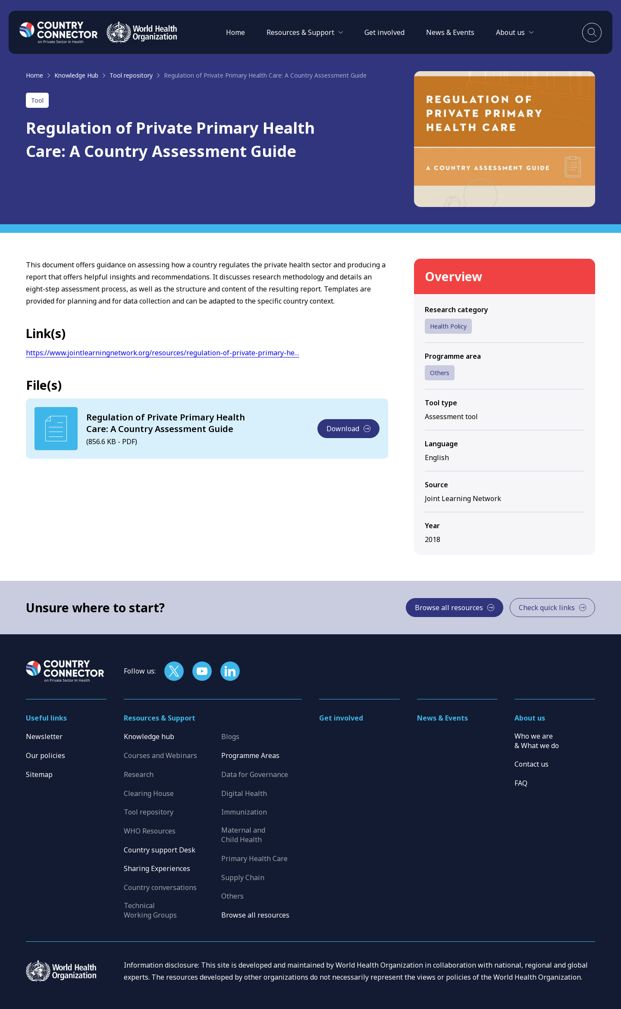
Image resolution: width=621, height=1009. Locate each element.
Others (439, 373)
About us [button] (529, 718)
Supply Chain (242, 877)
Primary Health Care (254, 858)
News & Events (450, 32)
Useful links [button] (46, 718)
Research (139, 774)
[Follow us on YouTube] (202, 671)
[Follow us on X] (174, 671)
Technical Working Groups (150, 910)
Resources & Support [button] (159, 718)
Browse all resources (255, 915)
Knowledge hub (149, 736)
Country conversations (160, 887)
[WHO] (142, 32)
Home (235, 32)
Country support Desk (159, 850)
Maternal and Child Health (243, 834)
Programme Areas (250, 755)
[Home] (58, 32)
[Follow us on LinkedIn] (230, 671)
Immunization (244, 812)
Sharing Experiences (157, 868)
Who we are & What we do (536, 740)
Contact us (531, 764)
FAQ (520, 783)
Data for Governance (254, 774)
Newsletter (44, 736)
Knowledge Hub (76, 75)
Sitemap (39, 774)
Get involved (384, 32)
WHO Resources (150, 831)
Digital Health (244, 793)
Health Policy (448, 326)
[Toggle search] (592, 32)
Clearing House (149, 793)
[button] (304, 32)
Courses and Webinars (160, 755)
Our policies (45, 755)
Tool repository (131, 75)
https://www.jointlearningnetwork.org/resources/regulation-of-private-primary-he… (162, 352)
